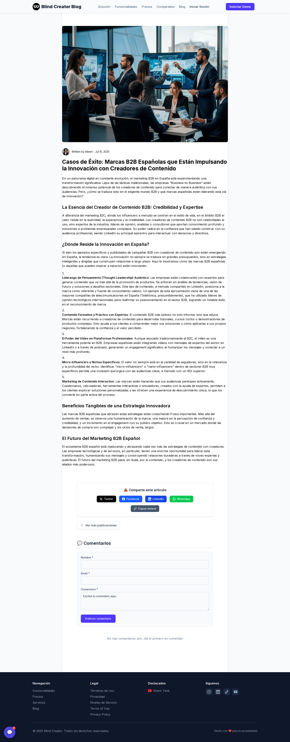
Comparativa (165, 7)
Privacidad (97, 696)
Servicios (39, 702)
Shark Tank (159, 691)
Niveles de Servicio (103, 702)
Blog (182, 7)
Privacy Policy (100, 714)
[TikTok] (226, 691)
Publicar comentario (98, 618)
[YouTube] (235, 691)
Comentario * (89, 589)
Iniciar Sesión (199, 7)
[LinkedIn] (218, 691)
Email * (85, 573)
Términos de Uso (102, 691)
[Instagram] (209, 691)
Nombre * (87, 557)
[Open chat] (9, 732)
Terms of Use (99, 708)
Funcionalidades (126, 7)
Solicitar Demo (240, 7)
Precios (147, 7)
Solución (104, 7)
